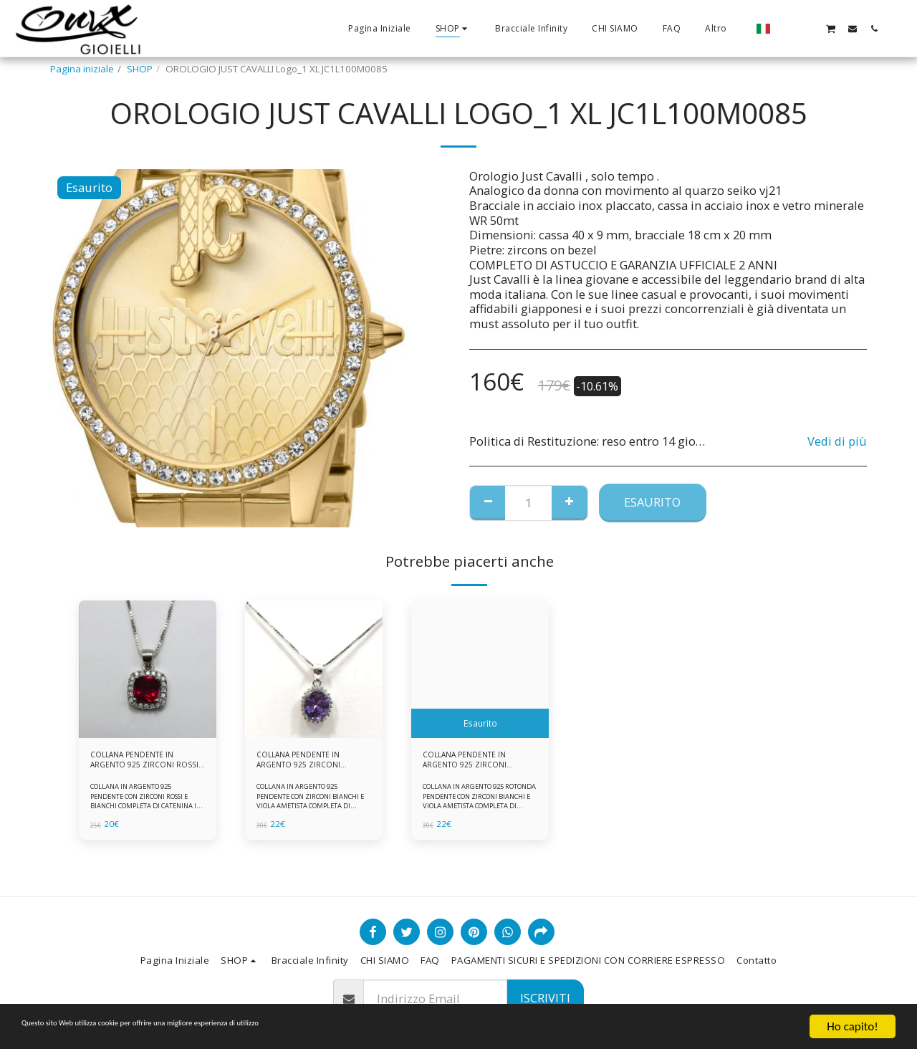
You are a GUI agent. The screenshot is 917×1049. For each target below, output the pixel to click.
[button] (787, 28)
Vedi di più (837, 441)
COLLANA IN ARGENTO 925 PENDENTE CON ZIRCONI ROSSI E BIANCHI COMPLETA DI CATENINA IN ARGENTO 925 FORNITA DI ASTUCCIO (147, 812)
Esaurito (652, 502)
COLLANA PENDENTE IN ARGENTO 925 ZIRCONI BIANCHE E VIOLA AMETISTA (306, 763)
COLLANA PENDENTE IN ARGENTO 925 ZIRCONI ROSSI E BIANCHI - (140, 763)
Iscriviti (545, 998)
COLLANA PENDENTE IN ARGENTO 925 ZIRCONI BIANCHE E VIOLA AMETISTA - (473, 763)
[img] (147, 669)
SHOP (140, 68)
